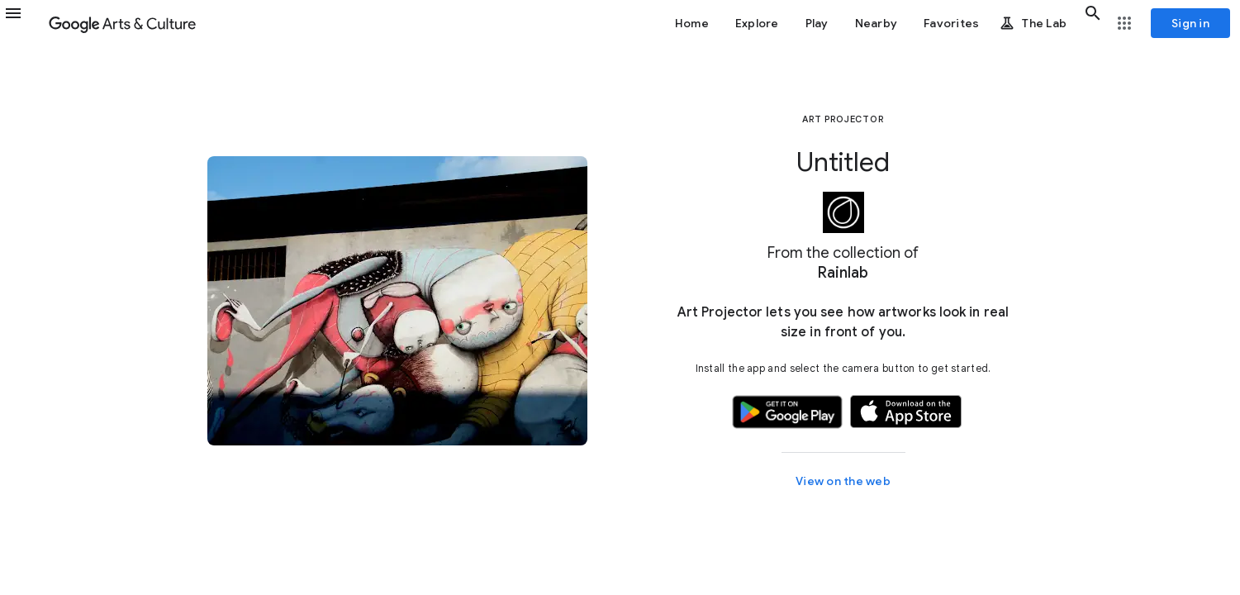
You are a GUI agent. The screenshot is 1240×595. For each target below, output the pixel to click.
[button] (23, 23)
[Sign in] (1190, 23)
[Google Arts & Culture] (122, 23)
